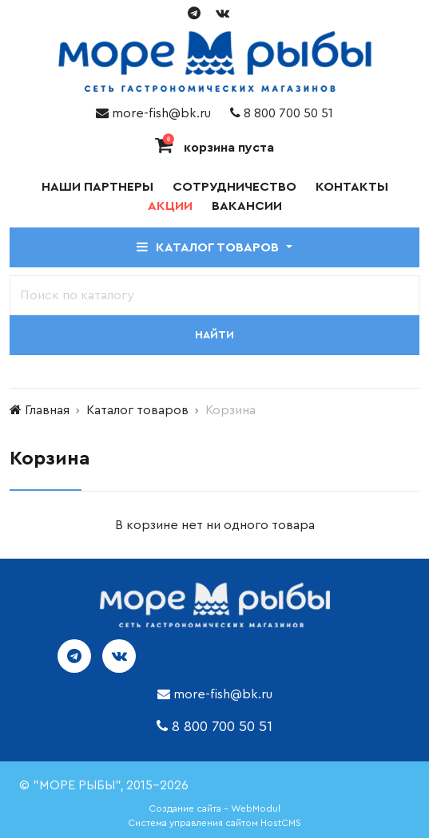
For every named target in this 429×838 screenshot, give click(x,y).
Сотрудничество (234, 186)
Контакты (352, 186)
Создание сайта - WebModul (214, 808)
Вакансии (247, 206)
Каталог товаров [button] (209, 247)
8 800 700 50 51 (281, 113)
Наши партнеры (97, 186)
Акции (170, 206)
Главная (47, 410)
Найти (214, 335)
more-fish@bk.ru (153, 113)
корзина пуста (214, 147)
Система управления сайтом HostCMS (214, 823)
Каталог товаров (137, 410)
